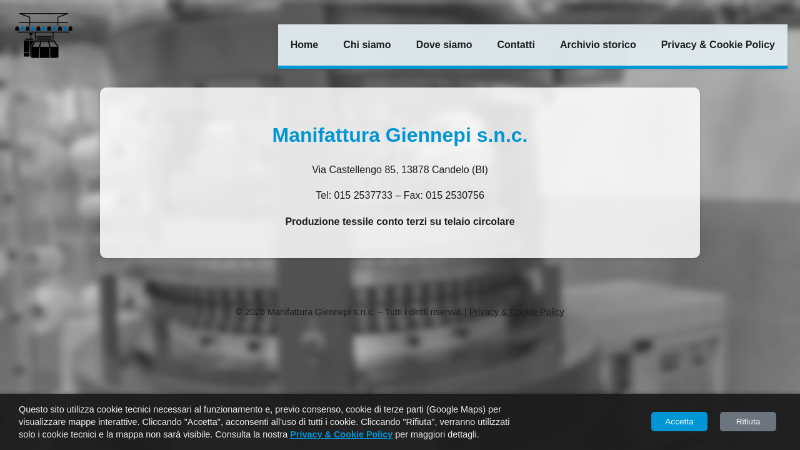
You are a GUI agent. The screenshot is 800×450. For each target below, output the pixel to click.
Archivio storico (598, 44)
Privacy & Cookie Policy (718, 44)
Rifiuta (748, 421)
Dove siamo (444, 44)
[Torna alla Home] (43, 37)
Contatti (515, 44)
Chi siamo (367, 44)
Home (304, 44)
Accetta (679, 421)
